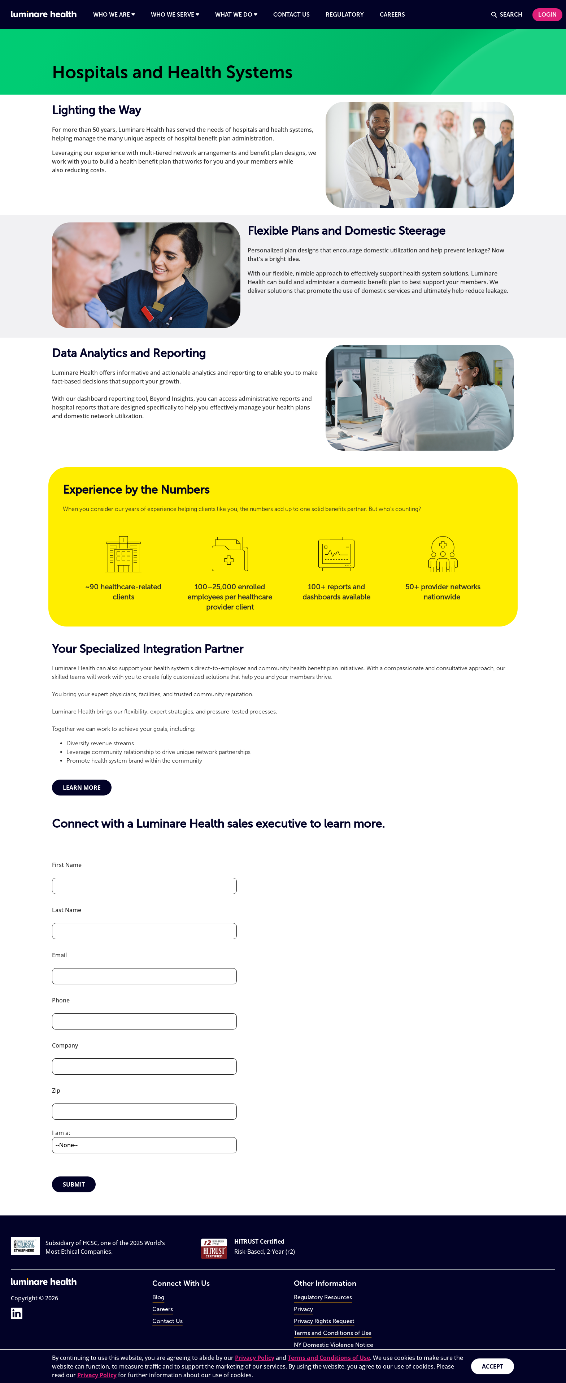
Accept (492, 1366)
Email (59, 955)
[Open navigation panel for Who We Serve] (175, 14)
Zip (56, 1090)
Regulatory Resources (323, 1297)
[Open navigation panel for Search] (507, 14)
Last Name (66, 910)
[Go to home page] (43, 14)
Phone (61, 1000)
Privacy (303, 1309)
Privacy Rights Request (324, 1321)
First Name (67, 865)
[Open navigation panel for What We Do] (236, 14)
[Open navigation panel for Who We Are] (114, 14)
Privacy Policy (254, 1358)
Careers (162, 1309)
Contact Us (167, 1321)
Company (65, 1045)
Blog (158, 1297)
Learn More (82, 788)
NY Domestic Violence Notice (333, 1344)
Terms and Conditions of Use (329, 1358)
